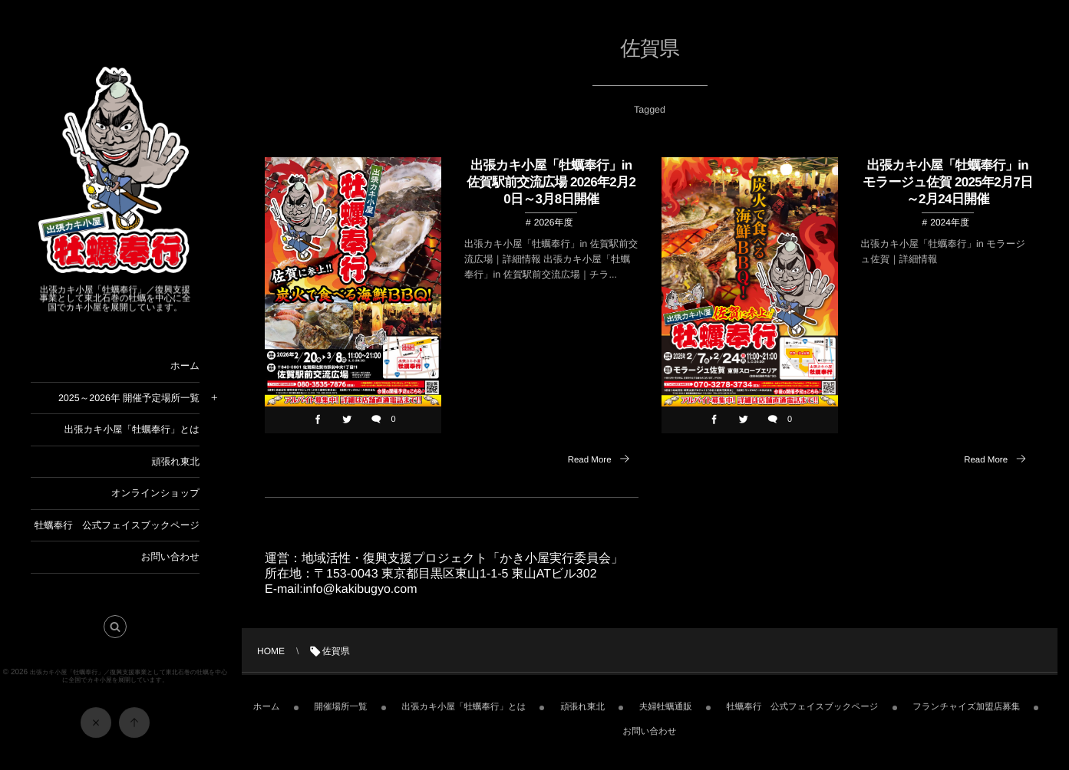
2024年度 (949, 223)
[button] (115, 631)
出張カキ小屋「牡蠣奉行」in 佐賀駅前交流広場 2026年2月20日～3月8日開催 (551, 182)
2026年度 (553, 223)
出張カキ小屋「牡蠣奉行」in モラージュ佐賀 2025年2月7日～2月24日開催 (948, 182)
